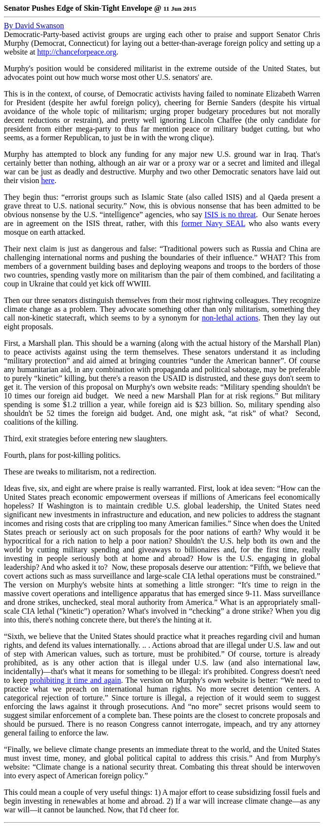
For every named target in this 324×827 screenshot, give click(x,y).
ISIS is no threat (230, 214)
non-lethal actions (230, 318)
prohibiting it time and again (75, 680)
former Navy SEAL (213, 223)
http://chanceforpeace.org (76, 52)
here (47, 180)
